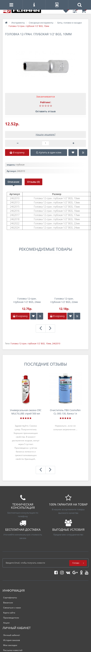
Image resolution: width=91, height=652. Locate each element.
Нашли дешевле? (45, 134)
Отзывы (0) (33, 181)
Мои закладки (10, 645)
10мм (48, 343)
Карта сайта (9, 612)
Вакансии (8, 602)
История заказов (11, 640)
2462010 (56, 343)
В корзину (20, 316)
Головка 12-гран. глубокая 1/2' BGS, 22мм (64, 300)
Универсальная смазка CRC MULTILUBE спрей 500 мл (25, 412)
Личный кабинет (11, 635)
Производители (11, 617)
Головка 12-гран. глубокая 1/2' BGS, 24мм (27, 300)
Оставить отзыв (45, 111)
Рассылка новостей (12, 650)
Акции (6, 622)
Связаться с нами (12, 607)
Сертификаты (10, 597)
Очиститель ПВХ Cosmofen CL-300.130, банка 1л (65, 412)
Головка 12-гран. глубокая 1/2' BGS (27, 343)
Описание (13, 181)
